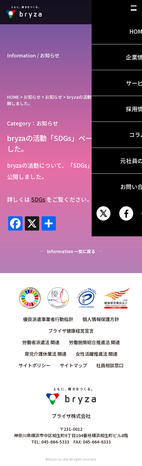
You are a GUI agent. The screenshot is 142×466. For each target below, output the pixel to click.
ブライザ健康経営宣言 (71, 330)
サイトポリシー (34, 365)
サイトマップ (73, 365)
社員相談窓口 (109, 365)
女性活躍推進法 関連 (96, 353)
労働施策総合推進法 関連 (94, 342)
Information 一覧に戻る (71, 251)
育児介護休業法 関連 (45, 353)
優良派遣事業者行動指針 (48, 319)
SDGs (38, 199)
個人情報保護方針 (101, 319)
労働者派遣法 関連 (40, 342)
